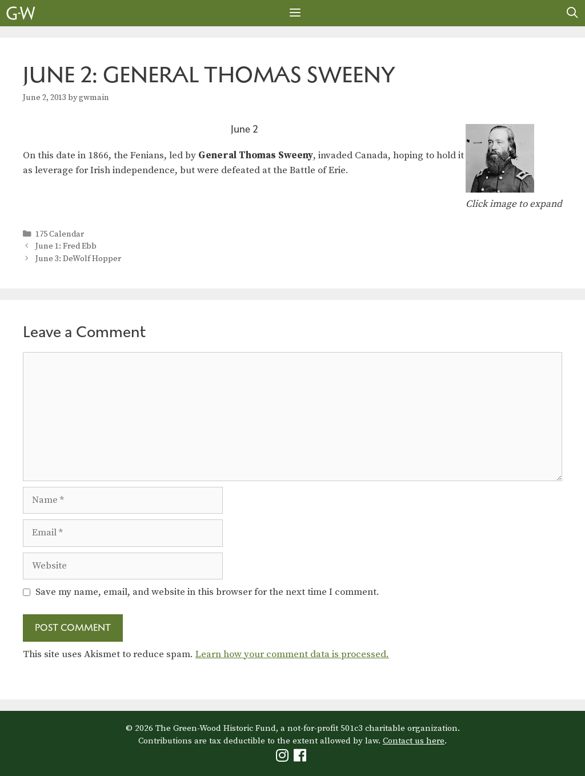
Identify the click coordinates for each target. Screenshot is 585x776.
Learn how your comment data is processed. (292, 654)
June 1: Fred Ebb (66, 246)
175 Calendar (59, 234)
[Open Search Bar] (572, 13)
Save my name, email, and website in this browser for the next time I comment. (207, 592)
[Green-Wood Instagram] (283, 758)
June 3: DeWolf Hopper (78, 259)
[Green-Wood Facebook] (301, 758)
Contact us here (413, 740)
